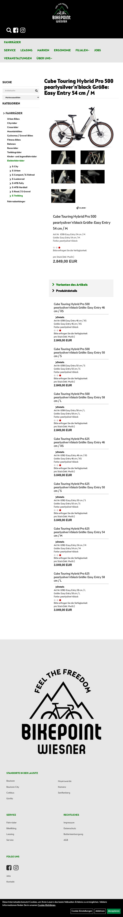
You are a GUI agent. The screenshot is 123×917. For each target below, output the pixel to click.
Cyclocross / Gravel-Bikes (20, 135)
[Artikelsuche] (9, 31)
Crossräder (12, 127)
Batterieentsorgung (73, 834)
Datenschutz (70, 828)
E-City (15, 166)
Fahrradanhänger (16, 201)
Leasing (26, 50)
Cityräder (12, 123)
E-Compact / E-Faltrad (23, 175)
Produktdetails (64, 291)
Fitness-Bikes (14, 140)
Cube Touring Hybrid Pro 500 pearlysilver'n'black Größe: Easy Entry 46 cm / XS (79, 307)
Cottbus (10, 792)
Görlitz (9, 798)
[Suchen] (36, 91)
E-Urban (16, 170)
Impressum (69, 822)
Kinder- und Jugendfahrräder (22, 156)
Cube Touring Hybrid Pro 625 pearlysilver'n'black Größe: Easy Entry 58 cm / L (79, 577)
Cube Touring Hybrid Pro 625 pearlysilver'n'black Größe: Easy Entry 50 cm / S (79, 487)
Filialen (82, 50)
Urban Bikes (13, 119)
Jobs (97, 50)
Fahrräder (12, 42)
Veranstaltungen (18, 58)
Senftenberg (64, 792)
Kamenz (62, 787)
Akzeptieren (114, 911)
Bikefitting (11, 828)
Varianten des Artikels (70, 285)
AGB (66, 840)
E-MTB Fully (18, 183)
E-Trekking (17, 195)
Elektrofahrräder (16, 160)
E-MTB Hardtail (19, 187)
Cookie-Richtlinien (46, 905)
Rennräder (12, 148)
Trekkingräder (14, 152)
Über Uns (44, 58)
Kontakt (10, 881)
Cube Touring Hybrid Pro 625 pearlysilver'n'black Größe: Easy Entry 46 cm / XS (79, 442)
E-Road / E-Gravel (21, 191)
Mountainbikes (14, 131)
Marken (43, 50)
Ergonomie (62, 50)
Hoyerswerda (64, 781)
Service (10, 50)
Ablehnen (100, 911)
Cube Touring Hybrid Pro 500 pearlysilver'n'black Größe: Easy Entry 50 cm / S (79, 352)
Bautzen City (12, 787)
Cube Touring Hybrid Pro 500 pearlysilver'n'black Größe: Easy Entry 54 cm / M (78, 87)
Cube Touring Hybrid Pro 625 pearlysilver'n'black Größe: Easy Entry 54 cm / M (79, 532)
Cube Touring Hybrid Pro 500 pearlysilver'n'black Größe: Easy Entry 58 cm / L (79, 397)
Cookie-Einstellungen (82, 911)
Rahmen (11, 144)
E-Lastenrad (18, 179)
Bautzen (10, 781)
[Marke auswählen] (20, 97)
